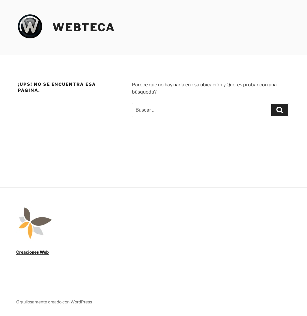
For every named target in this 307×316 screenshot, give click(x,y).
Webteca (83, 27)
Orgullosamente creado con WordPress (54, 301)
